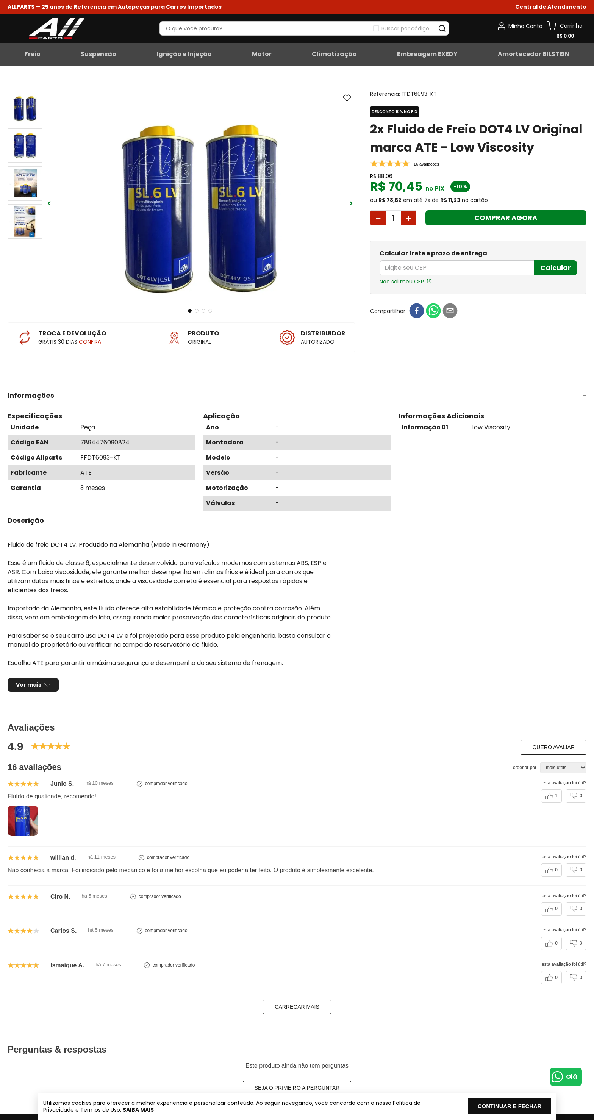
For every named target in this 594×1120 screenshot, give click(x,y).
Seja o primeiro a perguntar (297, 1067)
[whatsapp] (433, 311)
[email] (450, 311)
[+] (408, 217)
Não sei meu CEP (402, 281)
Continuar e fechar (496, 1106)
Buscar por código (405, 28)
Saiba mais (157, 1110)
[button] (550, 7)
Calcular (555, 267)
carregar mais (297, 985)
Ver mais (28, 663)
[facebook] (416, 311)
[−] (378, 217)
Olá (571, 1076)
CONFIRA (90, 342)
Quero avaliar (553, 726)
